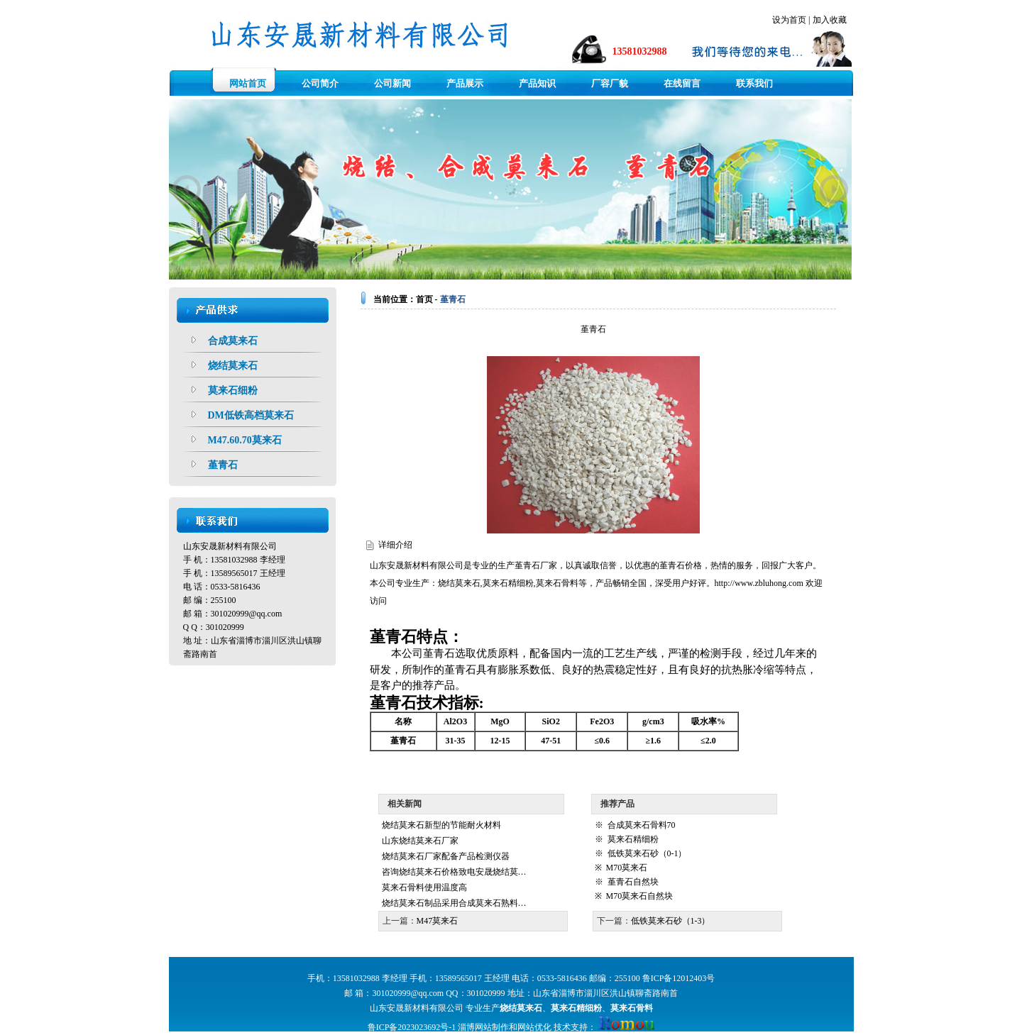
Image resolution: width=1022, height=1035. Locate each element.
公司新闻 (392, 83)
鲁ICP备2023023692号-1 (412, 1027)
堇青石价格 (680, 565)
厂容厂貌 (609, 83)
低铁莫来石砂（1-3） (670, 921)
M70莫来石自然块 (640, 896)
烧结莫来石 (459, 583)
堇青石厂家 (536, 565)
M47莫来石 (437, 921)
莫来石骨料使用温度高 (424, 887)
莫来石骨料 (557, 583)
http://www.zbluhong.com (759, 583)
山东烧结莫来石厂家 (420, 841)
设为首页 (789, 20)
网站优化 (534, 1027)
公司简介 (320, 83)
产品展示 (464, 83)
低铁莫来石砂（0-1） (647, 853)
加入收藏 (830, 20)
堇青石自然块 (633, 882)
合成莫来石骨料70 (642, 825)
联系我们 (754, 83)
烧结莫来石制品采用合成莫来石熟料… (454, 903)
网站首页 (247, 83)
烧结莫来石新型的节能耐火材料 (441, 825)
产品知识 (537, 83)
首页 (424, 299)
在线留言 (682, 83)
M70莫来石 (627, 868)
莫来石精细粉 (508, 583)
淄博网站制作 (483, 1027)
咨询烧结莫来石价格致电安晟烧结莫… (454, 872)
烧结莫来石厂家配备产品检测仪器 (446, 856)
